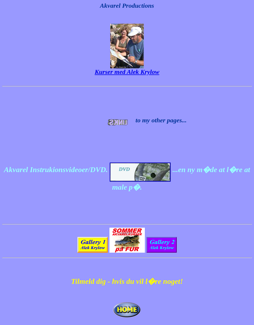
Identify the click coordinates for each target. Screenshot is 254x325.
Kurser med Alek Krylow (127, 71)
